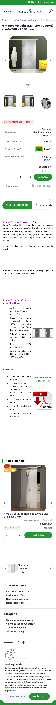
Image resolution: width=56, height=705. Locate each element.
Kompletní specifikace (17, 205)
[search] (51, 11)
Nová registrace (47, 2)
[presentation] (6, 60)
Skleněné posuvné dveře (24, 20)
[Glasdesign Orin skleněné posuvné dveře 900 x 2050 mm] (28, 54)
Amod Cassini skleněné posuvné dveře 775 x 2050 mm (26, 515)
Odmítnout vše (16, 696)
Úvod (4, 20)
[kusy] (21, 177)
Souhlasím (39, 696)
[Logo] (30, 11)
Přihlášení (31, 2)
